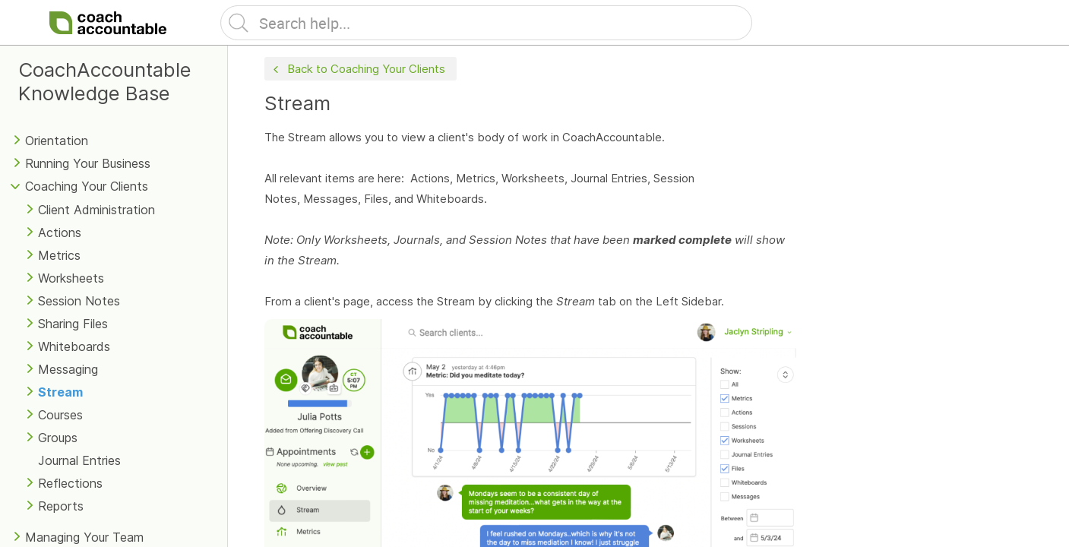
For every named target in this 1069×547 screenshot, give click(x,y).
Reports (61, 506)
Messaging (68, 369)
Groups (57, 437)
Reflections (70, 483)
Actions (59, 232)
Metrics (59, 255)
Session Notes (79, 300)
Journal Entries (79, 460)
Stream (60, 392)
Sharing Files (73, 323)
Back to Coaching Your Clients (357, 69)
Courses (60, 414)
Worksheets (71, 278)
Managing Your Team (84, 537)
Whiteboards (74, 346)
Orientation (56, 140)
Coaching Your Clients (86, 186)
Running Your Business (87, 163)
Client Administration (96, 209)
